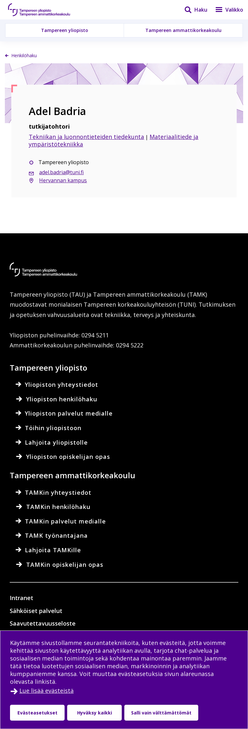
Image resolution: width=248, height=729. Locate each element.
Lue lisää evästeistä (46, 690)
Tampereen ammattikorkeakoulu (183, 30)
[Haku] (191, 10)
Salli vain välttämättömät (161, 713)
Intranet (21, 598)
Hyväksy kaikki (94, 713)
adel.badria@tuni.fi (61, 172)
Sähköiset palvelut (36, 611)
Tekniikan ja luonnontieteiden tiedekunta (86, 137)
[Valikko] (225, 10)
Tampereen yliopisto (64, 30)
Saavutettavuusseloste (43, 623)
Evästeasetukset (37, 713)
